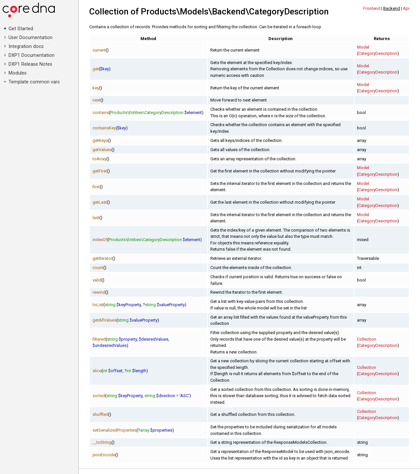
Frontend (371, 8)
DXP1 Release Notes (30, 64)
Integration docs (26, 46)
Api (406, 8)
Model (363, 47)
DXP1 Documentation (31, 55)
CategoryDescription (377, 53)
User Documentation (30, 37)
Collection (366, 339)
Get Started (21, 29)
